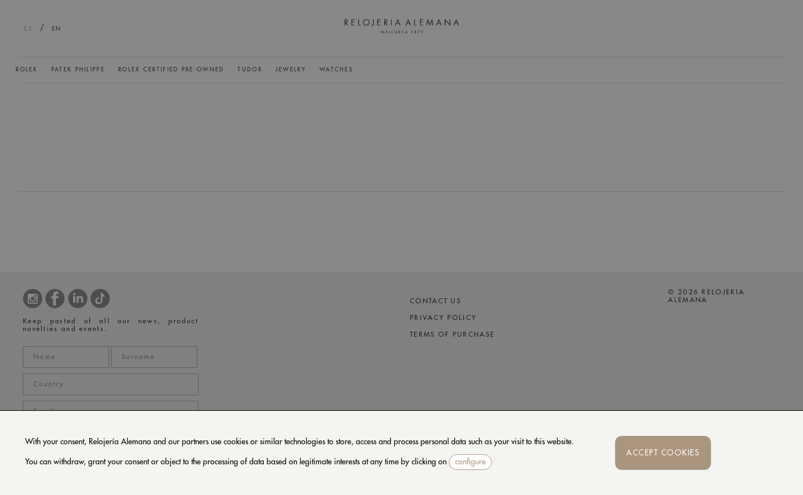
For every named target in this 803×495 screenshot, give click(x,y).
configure (470, 461)
